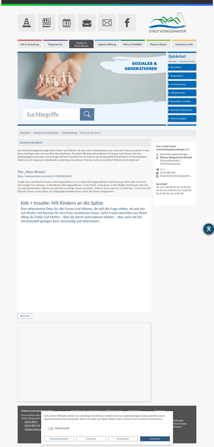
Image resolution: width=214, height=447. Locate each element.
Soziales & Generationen (46, 132)
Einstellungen (123, 438)
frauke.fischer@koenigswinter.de (176, 175)
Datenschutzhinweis (59, 438)
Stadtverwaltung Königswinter (37, 410)
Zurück (25, 316)
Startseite (25, 132)
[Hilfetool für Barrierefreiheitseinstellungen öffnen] (209, 229)
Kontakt (131, 159)
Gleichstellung (69, 132)
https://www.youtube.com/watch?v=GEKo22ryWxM (44, 176)
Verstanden (155, 438)
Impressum (91, 438)
